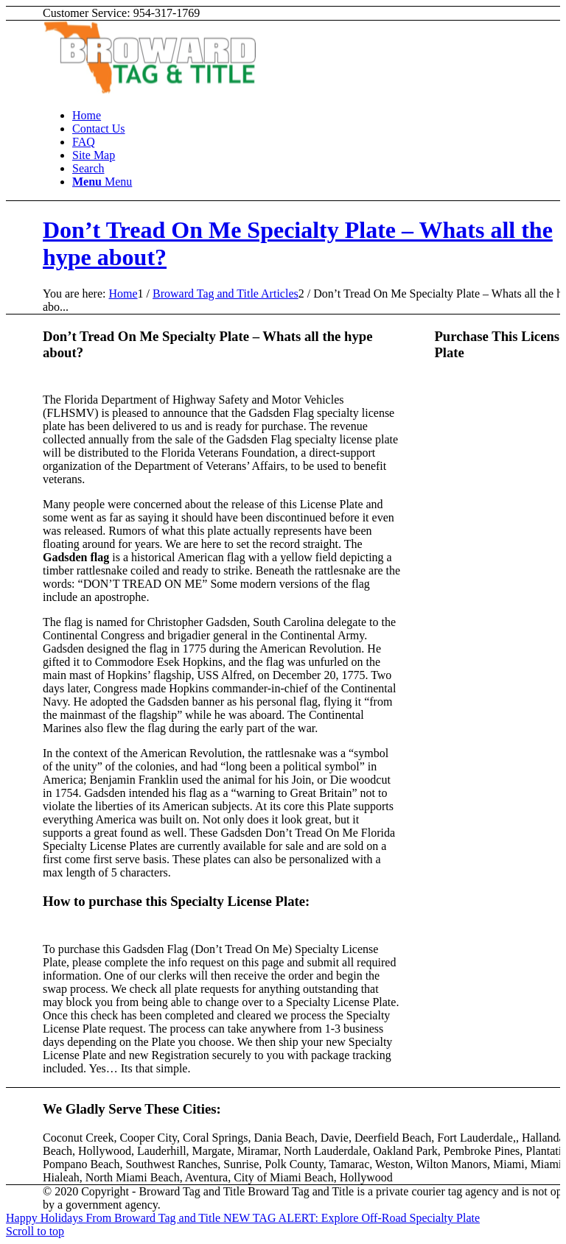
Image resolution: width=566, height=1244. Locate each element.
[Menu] (102, 181)
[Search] (88, 168)
